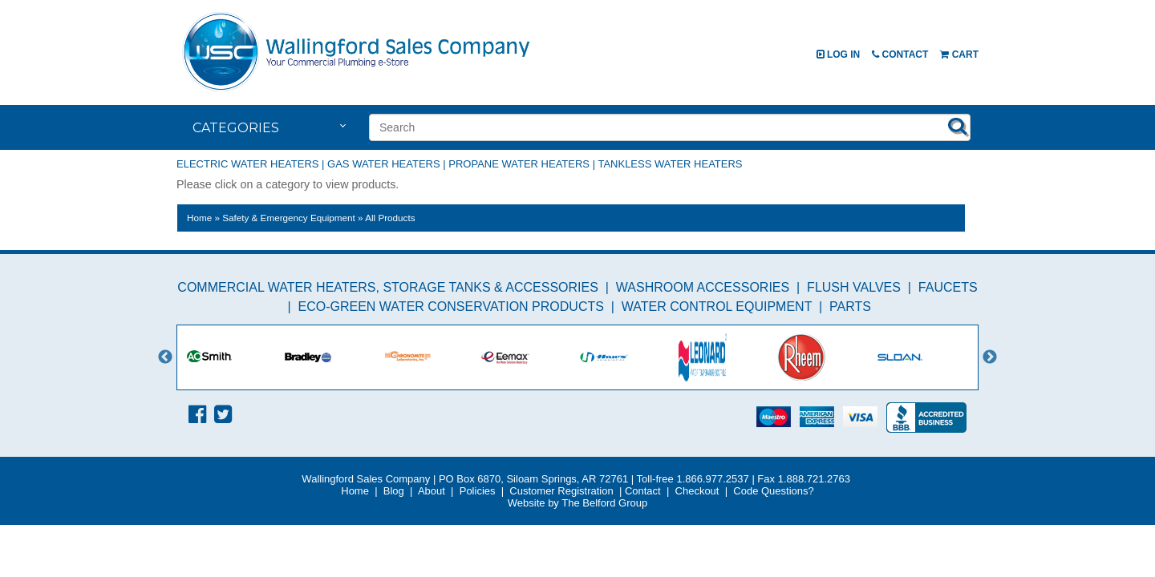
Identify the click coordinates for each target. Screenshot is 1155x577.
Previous (165, 357)
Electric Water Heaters (247, 164)
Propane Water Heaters (519, 164)
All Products (390, 217)
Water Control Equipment (717, 306)
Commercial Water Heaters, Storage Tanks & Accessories (387, 287)
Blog (393, 491)
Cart (959, 54)
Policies (478, 491)
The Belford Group (604, 503)
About (431, 491)
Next (990, 357)
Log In (839, 54)
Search (958, 126)
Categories (235, 127)
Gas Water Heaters (383, 164)
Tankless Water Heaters (670, 164)
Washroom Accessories (702, 287)
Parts (850, 306)
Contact (900, 54)
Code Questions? (773, 491)
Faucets (948, 287)
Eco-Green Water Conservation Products (451, 306)
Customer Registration (561, 491)
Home (199, 217)
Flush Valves (854, 287)
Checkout (697, 491)
